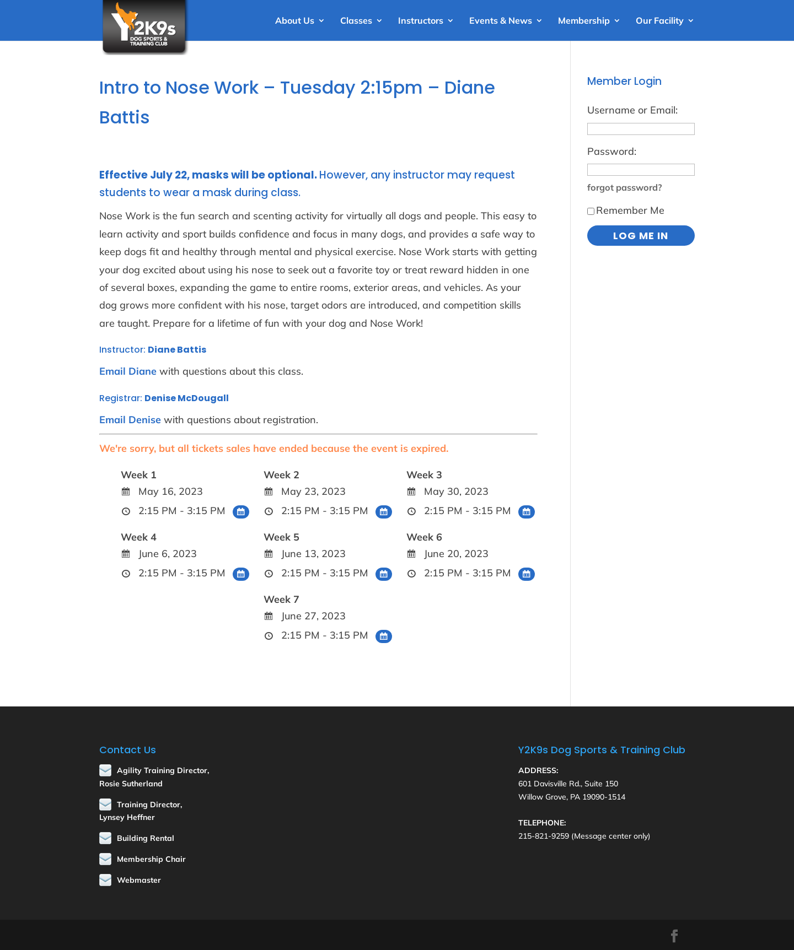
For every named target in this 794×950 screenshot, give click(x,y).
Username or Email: (632, 110)
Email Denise (130, 419)
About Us (294, 21)
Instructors (420, 21)
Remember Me (625, 210)
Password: (611, 151)
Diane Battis (177, 349)
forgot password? (624, 187)
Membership (584, 21)
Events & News (500, 21)
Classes (356, 21)
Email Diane (128, 371)
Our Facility (660, 21)
